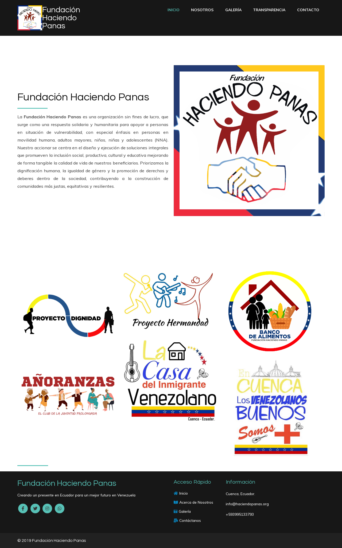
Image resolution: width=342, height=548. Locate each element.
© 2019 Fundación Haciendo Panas (51, 540)
